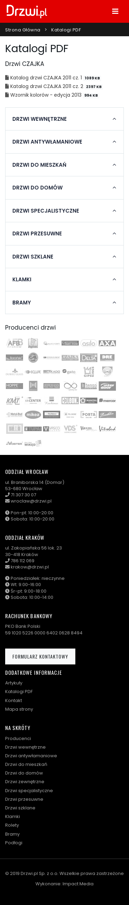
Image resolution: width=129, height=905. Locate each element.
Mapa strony (19, 709)
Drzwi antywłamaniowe (31, 755)
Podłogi (13, 842)
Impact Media (78, 883)
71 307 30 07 (23, 495)
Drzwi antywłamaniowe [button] (47, 141)
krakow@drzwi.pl (30, 567)
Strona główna (23, 30)
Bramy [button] (21, 302)
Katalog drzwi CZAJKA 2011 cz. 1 (46, 77)
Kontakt (13, 700)
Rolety (12, 825)
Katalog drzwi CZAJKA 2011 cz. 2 (47, 86)
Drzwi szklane (20, 808)
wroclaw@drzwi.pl (31, 501)
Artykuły (13, 683)
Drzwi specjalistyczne (29, 790)
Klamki (12, 816)
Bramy (12, 834)
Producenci (18, 738)
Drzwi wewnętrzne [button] (39, 119)
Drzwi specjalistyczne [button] (45, 210)
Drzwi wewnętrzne (25, 747)
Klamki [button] (21, 279)
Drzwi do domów (24, 773)
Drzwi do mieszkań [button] (39, 165)
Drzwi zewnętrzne (24, 781)
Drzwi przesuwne (24, 799)
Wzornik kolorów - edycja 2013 (46, 94)
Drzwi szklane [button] (32, 256)
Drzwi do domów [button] (37, 187)
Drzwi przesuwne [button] (37, 233)
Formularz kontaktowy (40, 656)
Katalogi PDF (66, 30)
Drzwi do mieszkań (26, 764)
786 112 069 (22, 560)
